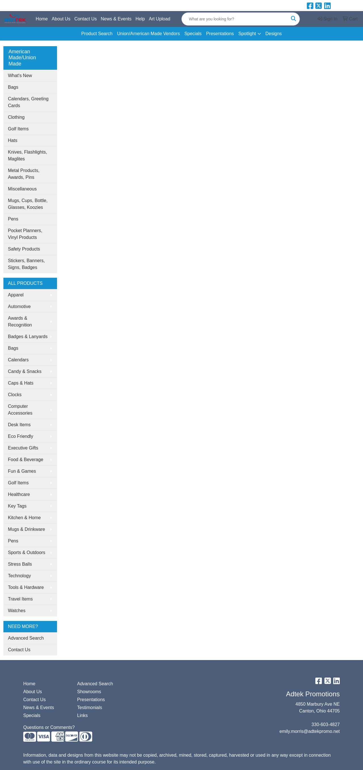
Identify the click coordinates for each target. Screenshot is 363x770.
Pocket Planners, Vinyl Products (25, 234)
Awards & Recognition (20, 321)
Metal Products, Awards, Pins (23, 174)
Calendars (18, 359)
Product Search (96, 33)
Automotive (19, 306)
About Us (61, 18)
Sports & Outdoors (26, 552)
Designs (273, 33)
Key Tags (17, 506)
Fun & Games (22, 471)
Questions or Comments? (49, 727)
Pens (13, 219)
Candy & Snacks (24, 371)
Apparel (16, 294)
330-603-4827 (325, 724)
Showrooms (89, 691)
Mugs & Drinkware (26, 529)
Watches (17, 610)
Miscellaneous (22, 188)
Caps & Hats (20, 383)
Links (82, 715)
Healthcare (19, 494)
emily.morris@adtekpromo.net (310, 731)
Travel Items (20, 599)
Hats (12, 140)
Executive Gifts (23, 448)
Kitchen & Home (24, 517)
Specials (192, 33)
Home (42, 18)
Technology (19, 575)
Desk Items (19, 424)
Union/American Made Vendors (148, 33)
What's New (20, 75)
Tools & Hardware (26, 587)
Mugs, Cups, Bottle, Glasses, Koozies (28, 204)
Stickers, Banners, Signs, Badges (26, 264)
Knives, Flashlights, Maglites (27, 155)
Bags (13, 87)
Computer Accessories (20, 409)
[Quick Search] (235, 19)
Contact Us (85, 18)
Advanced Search (26, 638)
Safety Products (24, 249)
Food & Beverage (25, 459)
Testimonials (89, 707)
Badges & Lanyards (28, 336)
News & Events (116, 18)
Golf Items (18, 128)
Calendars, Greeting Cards (28, 102)
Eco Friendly (20, 436)
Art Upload (159, 18)
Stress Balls (20, 564)
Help (140, 18)
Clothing (16, 117)
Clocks (15, 394)
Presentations (220, 33)
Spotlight (247, 33)
